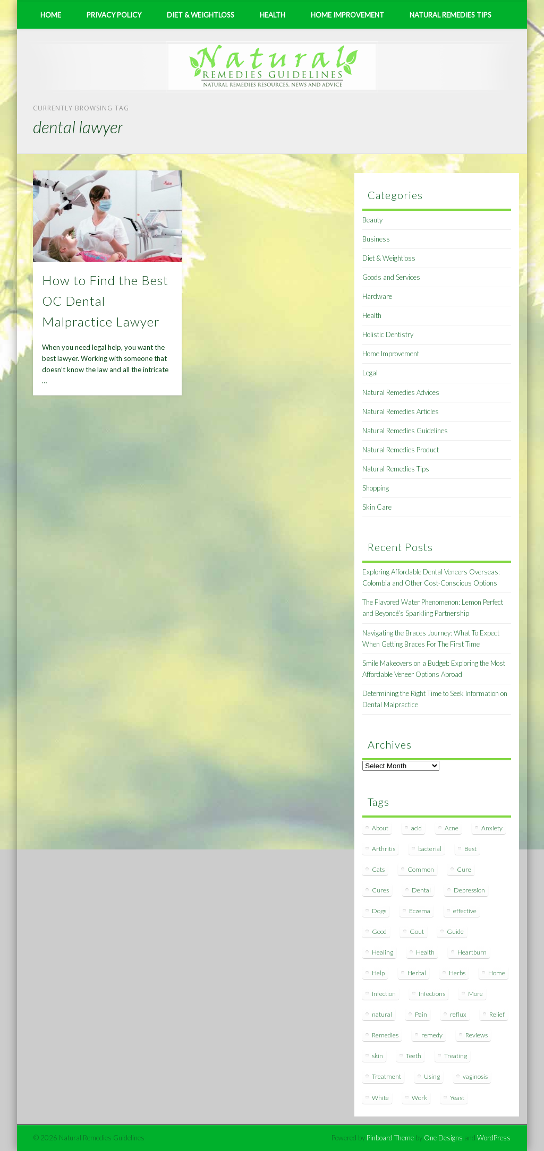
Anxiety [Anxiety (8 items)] (492, 828)
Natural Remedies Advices (400, 392)
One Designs (443, 1137)
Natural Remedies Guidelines (405, 430)
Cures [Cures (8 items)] (380, 890)
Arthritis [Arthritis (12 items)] (383, 849)
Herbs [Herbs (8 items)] (457, 973)
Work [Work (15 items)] (419, 1098)
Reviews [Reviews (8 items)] (476, 1035)
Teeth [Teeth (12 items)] (413, 1056)
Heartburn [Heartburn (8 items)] (472, 952)
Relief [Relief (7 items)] (497, 1014)
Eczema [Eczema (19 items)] (419, 911)
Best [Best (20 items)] (470, 849)
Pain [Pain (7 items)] (421, 1014)
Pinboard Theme (390, 1137)
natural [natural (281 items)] (382, 1014)
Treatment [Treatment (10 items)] (386, 1076)
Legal (370, 372)
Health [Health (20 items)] (425, 952)
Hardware (377, 296)
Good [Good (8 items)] (379, 931)
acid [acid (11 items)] (416, 828)
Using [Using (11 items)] (432, 1076)
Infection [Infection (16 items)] (384, 994)
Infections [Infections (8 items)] (432, 994)
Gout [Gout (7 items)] (417, 931)
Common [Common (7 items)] (420, 869)
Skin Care (377, 507)
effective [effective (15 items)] (465, 911)
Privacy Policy (114, 15)
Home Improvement (347, 15)
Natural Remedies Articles (400, 411)
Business (376, 239)
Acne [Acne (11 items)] (451, 828)
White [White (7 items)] (380, 1098)
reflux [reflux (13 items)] (458, 1014)
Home (50, 15)
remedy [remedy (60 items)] (432, 1035)
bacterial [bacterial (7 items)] (429, 849)
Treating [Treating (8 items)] (455, 1056)
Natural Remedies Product (400, 449)
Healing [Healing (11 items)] (382, 952)
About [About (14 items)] (380, 828)
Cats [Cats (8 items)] (378, 869)
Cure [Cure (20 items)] (464, 869)
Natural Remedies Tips (450, 15)
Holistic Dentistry (387, 334)
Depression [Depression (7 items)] (469, 890)
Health (272, 15)
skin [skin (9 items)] (377, 1056)
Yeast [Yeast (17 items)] (457, 1098)
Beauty (372, 220)
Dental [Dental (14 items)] (421, 890)
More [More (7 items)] (475, 994)
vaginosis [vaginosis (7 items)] (475, 1076)
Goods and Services (391, 277)
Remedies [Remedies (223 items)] (385, 1035)
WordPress (494, 1137)
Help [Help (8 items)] (378, 973)
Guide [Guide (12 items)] (455, 931)
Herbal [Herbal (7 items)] (416, 973)
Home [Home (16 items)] (496, 973)
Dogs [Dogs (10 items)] (379, 911)
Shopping (375, 488)
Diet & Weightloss (200, 15)
